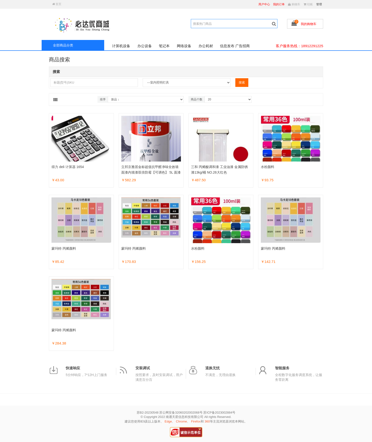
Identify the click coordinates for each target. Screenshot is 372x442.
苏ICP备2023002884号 (219, 412)
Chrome (181, 421)
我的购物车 (308, 24)
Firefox (196, 421)
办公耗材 (206, 46)
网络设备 (184, 46)
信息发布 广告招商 (235, 46)
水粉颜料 (267, 167)
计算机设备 (121, 46)
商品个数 (196, 99)
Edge (168, 421)
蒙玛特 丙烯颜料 (63, 248)
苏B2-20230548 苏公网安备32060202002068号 (170, 412)
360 (207, 421)
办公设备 (144, 46)
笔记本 (164, 46)
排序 (103, 99)
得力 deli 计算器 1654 (67, 167)
